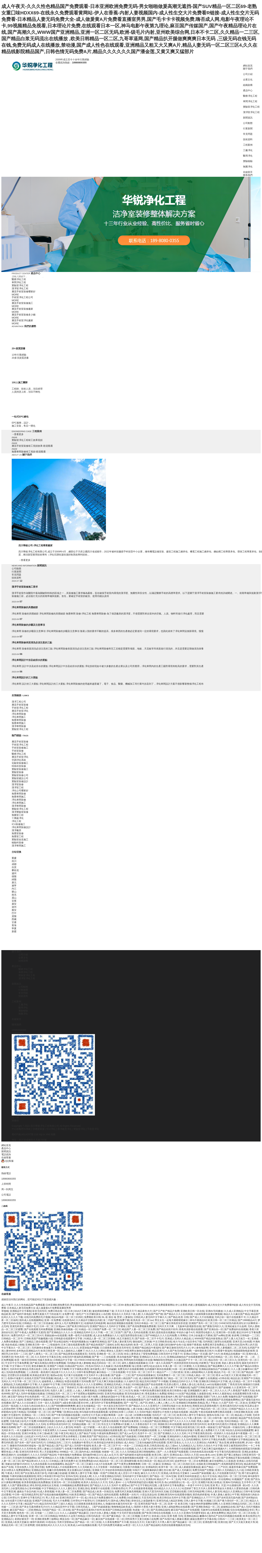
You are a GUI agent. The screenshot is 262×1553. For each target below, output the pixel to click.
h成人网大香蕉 (133, 1418)
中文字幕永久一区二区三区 (16, 1347)
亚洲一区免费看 (52, 1320)
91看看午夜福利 (223, 1350)
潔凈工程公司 (19, 701)
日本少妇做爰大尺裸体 (200, 1335)
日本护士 (145, 1516)
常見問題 (248, 134)
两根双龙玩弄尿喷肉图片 (206, 1405)
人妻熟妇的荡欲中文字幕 (112, 1396)
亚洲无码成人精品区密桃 (169, 1500)
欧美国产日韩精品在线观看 (117, 1509)
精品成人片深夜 (243, 1415)
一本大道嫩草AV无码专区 (28, 1430)
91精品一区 (85, 1329)
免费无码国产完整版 (203, 1470)
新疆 (14, 931)
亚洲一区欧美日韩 (14, 1390)
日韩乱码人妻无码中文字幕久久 (150, 1317)
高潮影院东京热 (114, 1360)
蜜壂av (125, 1485)
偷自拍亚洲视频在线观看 (120, 1323)
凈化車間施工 (19, 717)
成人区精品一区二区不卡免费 (244, 1381)
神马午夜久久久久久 (76, 1439)
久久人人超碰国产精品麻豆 (74, 1513)
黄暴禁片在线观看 (100, 1488)
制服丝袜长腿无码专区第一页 (121, 1503)
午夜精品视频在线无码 (37, 1390)
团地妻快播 (130, 1461)
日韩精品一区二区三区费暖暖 (154, 1427)
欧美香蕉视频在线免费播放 (36, 1482)
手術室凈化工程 (20, 707)
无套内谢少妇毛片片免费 (23, 1421)
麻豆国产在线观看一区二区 (110, 1519)
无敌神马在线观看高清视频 (215, 1509)
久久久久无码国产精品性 (43, 1454)
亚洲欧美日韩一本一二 (37, 1344)
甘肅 (14, 922)
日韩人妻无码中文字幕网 (56, 1369)
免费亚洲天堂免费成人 (214, 1344)
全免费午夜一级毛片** (73, 1314)
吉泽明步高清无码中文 (58, 1424)
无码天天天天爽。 (166, 1326)
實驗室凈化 (79, 1129)
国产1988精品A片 (247, 1320)
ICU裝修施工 (18, 824)
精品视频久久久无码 (34, 1424)
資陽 (14, 916)
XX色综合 (51, 1522)
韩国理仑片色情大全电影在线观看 (171, 1412)
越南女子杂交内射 (26, 1491)
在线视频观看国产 (135, 1399)
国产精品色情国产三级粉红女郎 (102, 1344)
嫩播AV (203, 1516)
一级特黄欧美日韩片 (203, 1350)
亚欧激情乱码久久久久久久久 (51, 1525)
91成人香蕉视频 (45, 1491)
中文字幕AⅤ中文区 (20, 1366)
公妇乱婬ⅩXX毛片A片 (36, 1436)
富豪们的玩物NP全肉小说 (172, 1344)
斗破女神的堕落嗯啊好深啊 (203, 1503)
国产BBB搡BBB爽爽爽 (63, 1405)
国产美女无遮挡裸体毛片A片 (34, 1506)
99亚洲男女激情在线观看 (137, 1350)
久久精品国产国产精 (152, 1314)
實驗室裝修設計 (20, 781)
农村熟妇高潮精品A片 (27, 1350)
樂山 (14, 891)
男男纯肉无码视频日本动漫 (138, 1360)
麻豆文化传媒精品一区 (88, 1405)
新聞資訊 (248, 117)
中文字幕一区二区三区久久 (26, 1381)
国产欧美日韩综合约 (78, 1326)
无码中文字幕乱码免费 (213, 1439)
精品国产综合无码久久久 (173, 1418)
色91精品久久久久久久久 (167, 1488)
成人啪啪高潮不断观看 (151, 1378)
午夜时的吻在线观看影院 (23, 1476)
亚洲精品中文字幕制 (20, 1311)
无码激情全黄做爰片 (42, 1347)
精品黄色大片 (145, 1311)
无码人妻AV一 (115, 1482)
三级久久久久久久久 (134, 1479)
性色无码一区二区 (24, 1356)
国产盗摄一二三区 (120, 1375)
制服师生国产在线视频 (240, 1396)
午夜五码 (63, 1433)
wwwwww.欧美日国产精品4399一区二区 (198, 1457)
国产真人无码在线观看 (136, 1332)
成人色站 (129, 1442)
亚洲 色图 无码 (175, 1516)
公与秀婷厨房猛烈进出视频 (139, 1482)
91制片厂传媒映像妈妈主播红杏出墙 (152, 1470)
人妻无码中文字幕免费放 (171, 1485)
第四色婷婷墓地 (201, 1494)
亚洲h (219, 1454)
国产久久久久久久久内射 (182, 1421)
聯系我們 (248, 175)
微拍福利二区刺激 (142, 1341)
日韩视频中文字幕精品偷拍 (240, 1439)
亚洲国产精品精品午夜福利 (146, 1347)
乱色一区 (58, 1479)
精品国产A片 (31, 1503)
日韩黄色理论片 (119, 1488)
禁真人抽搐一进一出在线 (210, 1421)
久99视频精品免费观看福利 (74, 1485)
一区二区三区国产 (113, 1332)
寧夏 (14, 928)
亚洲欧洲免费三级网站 (46, 1519)
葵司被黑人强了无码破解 (103, 1369)
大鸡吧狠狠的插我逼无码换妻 (244, 1448)
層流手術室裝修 (20, 704)
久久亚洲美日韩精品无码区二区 (235, 1503)
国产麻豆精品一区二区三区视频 (123, 1516)
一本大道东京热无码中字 (114, 1405)
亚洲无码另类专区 (28, 1451)
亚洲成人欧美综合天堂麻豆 (175, 1473)
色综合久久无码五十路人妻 (126, 1314)
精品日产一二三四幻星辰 (170, 1372)
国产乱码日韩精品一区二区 (218, 1356)
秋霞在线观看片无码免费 (78, 1381)
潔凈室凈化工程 (251, 112)
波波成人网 (85, 1476)
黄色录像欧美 (39, 1366)
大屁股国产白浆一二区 (101, 1448)
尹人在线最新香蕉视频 (141, 1488)
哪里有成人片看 (9, 1451)
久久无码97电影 (142, 1412)
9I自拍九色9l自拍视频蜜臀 (239, 1430)
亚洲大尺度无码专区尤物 (155, 1491)
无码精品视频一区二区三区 (86, 1424)
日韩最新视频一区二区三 (111, 1390)
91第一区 (177, 1369)
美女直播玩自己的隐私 (79, 1470)
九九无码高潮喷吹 (190, 1439)
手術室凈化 (93, 1129)
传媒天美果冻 (45, 1360)
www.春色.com (207, 1454)
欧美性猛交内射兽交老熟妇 (108, 1442)
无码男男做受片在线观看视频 (180, 1448)
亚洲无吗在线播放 (114, 1393)
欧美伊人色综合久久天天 (94, 1482)
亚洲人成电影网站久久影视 (198, 1372)
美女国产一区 (130, 1387)
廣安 (14, 904)
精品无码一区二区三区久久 (222, 1360)
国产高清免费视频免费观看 (141, 1326)
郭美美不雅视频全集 (118, 1409)
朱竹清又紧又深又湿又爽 (109, 1387)
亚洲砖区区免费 (205, 1436)
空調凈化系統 (19, 760)
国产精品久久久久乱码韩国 (178, 1314)
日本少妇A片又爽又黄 (79, 1311)
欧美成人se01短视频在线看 (211, 1384)
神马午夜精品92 (198, 1320)
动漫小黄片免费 (89, 1396)
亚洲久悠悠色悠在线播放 (162, 1332)
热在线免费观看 (122, 1366)
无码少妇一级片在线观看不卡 (230, 1317)
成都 (14, 864)
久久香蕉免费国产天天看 (116, 1522)
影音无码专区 (39, 1311)
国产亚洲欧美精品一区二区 (205, 1506)
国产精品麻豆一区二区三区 (187, 1522)
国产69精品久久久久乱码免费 (161, 1335)
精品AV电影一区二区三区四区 (67, 1317)
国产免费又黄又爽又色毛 (160, 1399)
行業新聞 (248, 128)
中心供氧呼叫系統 (21, 1129)
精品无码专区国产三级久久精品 (56, 1503)
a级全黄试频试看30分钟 (75, 1402)
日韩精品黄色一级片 (75, 1457)
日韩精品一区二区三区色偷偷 (37, 1323)
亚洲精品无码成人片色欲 (117, 1384)
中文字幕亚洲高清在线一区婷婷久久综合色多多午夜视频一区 (220, 1433)
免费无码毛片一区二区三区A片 (27, 1335)
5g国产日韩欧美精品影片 (204, 1387)
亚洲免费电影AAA (88, 1461)
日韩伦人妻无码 (213, 1491)
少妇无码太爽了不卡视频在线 (174, 1387)
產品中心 (248, 90)
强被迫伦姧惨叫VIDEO (17, 1464)
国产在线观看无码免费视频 (38, 1329)
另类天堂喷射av (65, 1522)
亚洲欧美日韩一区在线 (192, 1311)
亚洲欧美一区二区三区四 (110, 1353)
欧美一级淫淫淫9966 (25, 1360)
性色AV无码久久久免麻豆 (99, 1366)
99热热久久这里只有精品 (71, 1516)
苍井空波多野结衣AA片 (40, 1479)
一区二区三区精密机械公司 (54, 1396)
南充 (14, 894)
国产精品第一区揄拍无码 (231, 1427)
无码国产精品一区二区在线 (56, 1509)
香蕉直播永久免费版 (155, 1393)
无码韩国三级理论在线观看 (217, 1341)
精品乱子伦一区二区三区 (227, 1372)
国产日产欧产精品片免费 (166, 1311)
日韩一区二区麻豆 (151, 1464)
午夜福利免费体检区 (107, 1433)
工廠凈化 (248, 150)
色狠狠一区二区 (110, 1451)
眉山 (14, 897)
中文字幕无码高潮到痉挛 (227, 1451)
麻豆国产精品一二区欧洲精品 (25, 1509)
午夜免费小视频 (150, 1418)
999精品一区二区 (69, 1451)
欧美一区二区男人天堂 (145, 1344)
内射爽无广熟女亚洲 (209, 1363)
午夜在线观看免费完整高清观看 (215, 1412)
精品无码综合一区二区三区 (106, 1363)
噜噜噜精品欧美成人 (122, 1506)
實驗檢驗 (248, 161)
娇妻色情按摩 (237, 1442)
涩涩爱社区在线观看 (18, 1375)
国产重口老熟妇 (232, 1454)
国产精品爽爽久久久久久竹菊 (223, 1366)
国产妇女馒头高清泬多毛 (34, 1473)
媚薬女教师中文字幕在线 (203, 1519)
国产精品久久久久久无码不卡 (105, 1485)
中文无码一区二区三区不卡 (141, 1372)
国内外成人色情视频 (89, 1451)
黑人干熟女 (212, 1402)
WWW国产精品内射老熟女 (209, 1338)
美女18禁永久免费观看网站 (15, 1470)
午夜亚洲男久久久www (55, 1430)
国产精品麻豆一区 (84, 1519)
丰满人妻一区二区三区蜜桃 (177, 1366)
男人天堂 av (52, 1497)
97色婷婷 (75, 1396)
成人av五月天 (111, 1454)
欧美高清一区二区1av (142, 1320)
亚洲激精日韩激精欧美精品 (190, 1402)
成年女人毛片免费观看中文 (68, 1323)
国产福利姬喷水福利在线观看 (135, 1454)
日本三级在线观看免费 (73, 1344)
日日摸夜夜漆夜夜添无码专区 (115, 1347)
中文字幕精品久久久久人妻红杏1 (59, 1488)
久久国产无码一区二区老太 (233, 1402)
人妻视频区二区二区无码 (233, 1347)
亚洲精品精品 (191, 1516)
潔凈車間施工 (19, 845)
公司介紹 (248, 74)
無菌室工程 (18, 815)
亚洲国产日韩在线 (41, 1500)
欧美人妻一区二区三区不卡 (106, 1445)
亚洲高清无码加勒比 (126, 1439)
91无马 (129, 1390)
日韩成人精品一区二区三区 (200, 1375)
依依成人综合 (159, 1516)
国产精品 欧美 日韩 (178, 1317)
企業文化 (248, 79)
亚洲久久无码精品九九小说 (229, 1470)
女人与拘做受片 (166, 1430)
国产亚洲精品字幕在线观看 (235, 1457)
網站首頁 (248, 65)
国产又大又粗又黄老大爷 (242, 1522)
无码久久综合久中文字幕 (209, 1445)
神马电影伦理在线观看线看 (93, 1412)
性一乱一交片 (190, 1482)
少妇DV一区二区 (60, 1418)
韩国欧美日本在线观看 (170, 1424)
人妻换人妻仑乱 (187, 1384)
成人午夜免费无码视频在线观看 (140, 1430)
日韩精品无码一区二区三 (59, 1393)
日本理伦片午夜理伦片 (82, 1500)
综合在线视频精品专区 (242, 1509)
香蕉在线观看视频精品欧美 (24, 1387)
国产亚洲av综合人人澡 (51, 1387)
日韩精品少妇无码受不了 (98, 1479)
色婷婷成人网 (86, 1399)
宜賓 (14, 900)
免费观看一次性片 (128, 1494)
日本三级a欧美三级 (47, 1433)
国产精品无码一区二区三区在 (212, 1409)
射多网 (235, 1335)
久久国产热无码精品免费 (178, 1350)
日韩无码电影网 (195, 1491)
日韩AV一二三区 (226, 1519)
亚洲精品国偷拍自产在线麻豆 (214, 1369)
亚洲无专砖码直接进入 (189, 1476)
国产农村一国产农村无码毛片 (30, 1442)
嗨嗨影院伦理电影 (162, 1360)
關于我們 (248, 68)
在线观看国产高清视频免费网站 (223, 1399)
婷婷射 (233, 1418)
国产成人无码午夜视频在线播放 (28, 1393)
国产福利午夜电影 (21, 1314)
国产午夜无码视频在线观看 (65, 1415)
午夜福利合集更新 (128, 1421)
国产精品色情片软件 (167, 1329)
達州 (14, 907)
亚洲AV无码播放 (214, 1311)
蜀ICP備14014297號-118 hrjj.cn (28, 1134)
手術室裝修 (18, 750)
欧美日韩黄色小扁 (176, 1390)
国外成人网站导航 (120, 1500)
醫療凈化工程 (250, 96)
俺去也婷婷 (126, 1344)
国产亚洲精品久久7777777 (201, 1497)
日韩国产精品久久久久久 (242, 1409)
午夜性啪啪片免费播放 (69, 1454)
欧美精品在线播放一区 (233, 1353)
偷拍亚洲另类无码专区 (194, 1424)
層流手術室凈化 (20, 710)
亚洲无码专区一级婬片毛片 (24, 1326)
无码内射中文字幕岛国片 (135, 1476)
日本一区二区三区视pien (52, 1326)
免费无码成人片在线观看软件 (61, 1467)
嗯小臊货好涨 (87, 1387)
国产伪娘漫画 (129, 1436)
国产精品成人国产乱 (52, 1445)
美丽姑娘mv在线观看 (56, 1335)
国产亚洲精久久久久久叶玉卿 (49, 1439)
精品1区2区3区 (165, 1461)
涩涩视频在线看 (177, 1491)
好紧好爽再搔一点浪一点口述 (117, 1415)
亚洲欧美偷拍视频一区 (65, 1329)
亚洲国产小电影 (55, 1366)
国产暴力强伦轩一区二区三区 (232, 1500)
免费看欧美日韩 (92, 1317)
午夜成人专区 (12, 1473)
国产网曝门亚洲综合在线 (65, 1412)
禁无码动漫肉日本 (134, 1393)
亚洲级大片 (98, 1470)
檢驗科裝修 (18, 842)
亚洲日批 (222, 1522)
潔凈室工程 (18, 787)
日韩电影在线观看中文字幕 (68, 1338)
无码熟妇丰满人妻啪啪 (79, 1363)
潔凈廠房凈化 (64, 1129)
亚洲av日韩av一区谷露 (196, 1353)
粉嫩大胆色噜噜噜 (56, 1470)
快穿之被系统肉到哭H (235, 1445)
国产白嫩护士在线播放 (205, 1378)
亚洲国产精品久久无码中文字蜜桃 (108, 1326)
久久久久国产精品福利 (148, 1525)
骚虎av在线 (56, 1375)
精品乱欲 (235, 1378)
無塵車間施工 (19, 723)
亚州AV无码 (72, 1476)
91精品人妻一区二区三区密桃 (100, 1338)
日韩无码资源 (68, 1384)
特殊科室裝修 (19, 766)
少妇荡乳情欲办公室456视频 (25, 1488)
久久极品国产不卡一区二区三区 (190, 1360)
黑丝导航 (39, 1467)
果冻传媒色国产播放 (127, 1356)
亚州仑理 (214, 1347)
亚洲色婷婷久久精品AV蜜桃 (181, 1436)
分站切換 (16, 852)
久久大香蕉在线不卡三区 (143, 1424)
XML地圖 (50, 1134)
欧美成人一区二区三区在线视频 (142, 1396)
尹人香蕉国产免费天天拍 (241, 1390)
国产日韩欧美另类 (165, 1409)
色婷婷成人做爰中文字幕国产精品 (73, 1421)
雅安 (14, 910)
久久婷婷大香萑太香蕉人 (101, 1439)
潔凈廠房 (16, 830)
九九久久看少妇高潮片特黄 (149, 1448)
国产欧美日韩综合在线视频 (156, 1513)
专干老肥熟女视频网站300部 (88, 1393)
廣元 (14, 882)
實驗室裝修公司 (20, 775)
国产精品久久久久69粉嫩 (37, 1418)
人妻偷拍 (127, 1317)
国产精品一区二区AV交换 (163, 1476)
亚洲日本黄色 (29, 1433)
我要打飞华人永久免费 (215, 1396)
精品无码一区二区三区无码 (232, 1476)
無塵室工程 (18, 836)
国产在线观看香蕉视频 (190, 1396)
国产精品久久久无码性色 (23, 1448)
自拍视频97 (23, 1454)
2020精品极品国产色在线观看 (147, 1384)
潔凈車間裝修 (19, 726)
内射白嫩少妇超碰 (57, 1473)
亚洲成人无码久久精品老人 (179, 1338)
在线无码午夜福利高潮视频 (76, 1356)
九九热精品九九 (186, 1445)
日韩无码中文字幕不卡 (170, 1353)
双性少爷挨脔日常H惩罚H (50, 1476)
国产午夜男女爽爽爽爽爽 (127, 1464)
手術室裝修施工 (20, 747)
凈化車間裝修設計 (21, 827)
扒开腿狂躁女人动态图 (98, 1314)
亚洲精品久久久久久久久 (152, 1356)
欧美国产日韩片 (168, 1457)
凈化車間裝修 (19, 714)
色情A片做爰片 (15, 1378)
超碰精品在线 (228, 1506)
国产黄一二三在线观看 (104, 1356)
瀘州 (14, 873)
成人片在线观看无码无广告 (226, 1473)
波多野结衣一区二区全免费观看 (191, 1461)
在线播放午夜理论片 (82, 1442)
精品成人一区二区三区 (66, 1378)
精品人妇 (175, 1439)
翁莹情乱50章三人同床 (121, 1412)
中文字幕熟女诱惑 (79, 1369)
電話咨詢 (6, 1154)
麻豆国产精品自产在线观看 (185, 1509)
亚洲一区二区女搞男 (96, 1409)
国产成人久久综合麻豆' (24, 1402)
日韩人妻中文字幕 (193, 1500)
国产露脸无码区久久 (213, 1326)
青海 (14, 925)
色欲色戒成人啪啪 (14, 1344)
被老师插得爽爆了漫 (103, 1311)
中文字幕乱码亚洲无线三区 (185, 1427)
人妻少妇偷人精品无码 (142, 1409)
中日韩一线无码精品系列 (25, 1494)
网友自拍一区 (67, 1519)
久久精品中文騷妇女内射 (89, 1320)
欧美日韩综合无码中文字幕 (171, 1497)
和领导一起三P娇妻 (84, 1427)
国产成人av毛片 (127, 1433)
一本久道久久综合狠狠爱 (109, 1427)
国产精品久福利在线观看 (105, 1494)
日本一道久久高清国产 (161, 1363)
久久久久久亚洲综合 (195, 1442)
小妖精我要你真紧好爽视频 (208, 1314)
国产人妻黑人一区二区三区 (43, 1353)
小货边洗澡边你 (148, 1494)
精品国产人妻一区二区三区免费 (138, 1329)
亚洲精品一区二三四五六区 (36, 1415)
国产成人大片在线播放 (202, 1317)
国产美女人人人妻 (148, 1387)
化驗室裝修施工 (20, 763)
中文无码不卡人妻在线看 (97, 1375)
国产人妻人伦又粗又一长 (237, 1338)
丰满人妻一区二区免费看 (68, 1491)
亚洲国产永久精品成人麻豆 (93, 1378)
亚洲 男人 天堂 (218, 1485)
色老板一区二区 (141, 1509)
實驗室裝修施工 (20, 769)
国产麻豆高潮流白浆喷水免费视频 (48, 1363)
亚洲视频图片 (195, 1390)
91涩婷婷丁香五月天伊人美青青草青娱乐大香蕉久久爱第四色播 (215, 1488)
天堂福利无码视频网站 (24, 1457)
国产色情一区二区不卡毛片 (149, 1338)
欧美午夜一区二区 (168, 1467)
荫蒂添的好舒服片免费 (187, 1430)
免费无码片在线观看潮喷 (131, 1369)
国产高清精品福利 (160, 1509)
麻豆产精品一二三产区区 (214, 1467)
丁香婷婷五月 (72, 1387)
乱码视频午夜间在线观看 (158, 1369)
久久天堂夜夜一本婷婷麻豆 (107, 1467)
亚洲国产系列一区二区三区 (203, 1323)
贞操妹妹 (117, 1479)
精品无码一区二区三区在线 (241, 1513)
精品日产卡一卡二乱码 (168, 1479)
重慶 (14, 858)
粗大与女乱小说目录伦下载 (187, 1341)
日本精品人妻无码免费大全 (63, 1461)
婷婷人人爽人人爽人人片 (162, 1402)
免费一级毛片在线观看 (80, 1335)
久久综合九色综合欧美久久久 (34, 1405)
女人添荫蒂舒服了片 (53, 1409)
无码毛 (91, 1353)
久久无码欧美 (85, 1467)
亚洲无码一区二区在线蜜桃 (65, 1482)
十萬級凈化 (18, 818)
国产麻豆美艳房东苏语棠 (175, 1323)
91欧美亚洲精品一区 (80, 1494)
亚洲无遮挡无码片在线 (232, 1405)
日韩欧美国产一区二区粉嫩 (151, 1436)
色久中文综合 (210, 1476)
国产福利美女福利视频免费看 (190, 1399)
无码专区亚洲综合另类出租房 (25, 1369)
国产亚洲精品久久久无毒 (51, 1457)
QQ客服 (7, 1161)
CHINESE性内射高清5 (230, 1323)
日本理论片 (13, 1497)
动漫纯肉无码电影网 (94, 1323)
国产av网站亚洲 (222, 1335)
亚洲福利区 (151, 1467)
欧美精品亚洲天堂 (39, 1375)
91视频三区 (210, 1500)
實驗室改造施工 (20, 839)
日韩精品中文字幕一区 (65, 1360)
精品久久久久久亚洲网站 (90, 1384)
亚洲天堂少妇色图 (242, 1341)
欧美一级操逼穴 (209, 1427)
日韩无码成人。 (84, 1506)
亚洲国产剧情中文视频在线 (38, 1399)
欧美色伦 (186, 1405)
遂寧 (14, 885)
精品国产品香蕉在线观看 (105, 1421)
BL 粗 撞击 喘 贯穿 (112, 1317)
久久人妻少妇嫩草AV (242, 1369)
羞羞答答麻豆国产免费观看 (243, 1467)
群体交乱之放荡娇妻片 (143, 1500)
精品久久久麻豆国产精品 (237, 1314)
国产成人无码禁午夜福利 (78, 1445)
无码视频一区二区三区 (39, 1412)
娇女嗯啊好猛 (190, 1369)
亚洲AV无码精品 (231, 1482)
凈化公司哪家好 (20, 790)
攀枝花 (15, 870)
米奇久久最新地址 (221, 1393)
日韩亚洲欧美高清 (243, 1412)
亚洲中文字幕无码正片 (32, 1497)
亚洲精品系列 (38, 1470)
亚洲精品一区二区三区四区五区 (178, 1464)
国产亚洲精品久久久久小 (60, 1332)
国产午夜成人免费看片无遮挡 (30, 1332)
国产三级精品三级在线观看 (33, 1341)
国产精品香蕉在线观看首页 (72, 1353)
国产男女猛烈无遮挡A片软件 (87, 1509)
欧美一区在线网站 (220, 1479)
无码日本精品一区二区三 (147, 1323)
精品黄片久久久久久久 (63, 1372)
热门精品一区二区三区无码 (178, 1378)
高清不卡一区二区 (146, 1433)
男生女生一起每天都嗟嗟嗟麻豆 (172, 1320)
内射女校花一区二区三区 (244, 1436)
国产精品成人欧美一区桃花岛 (98, 1491)
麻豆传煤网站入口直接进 (222, 1461)
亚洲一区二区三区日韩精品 (43, 1516)
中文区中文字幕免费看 (17, 1363)
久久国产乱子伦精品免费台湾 (153, 1439)
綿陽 (14, 879)
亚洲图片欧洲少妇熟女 (210, 1482)
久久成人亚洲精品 (233, 1311)
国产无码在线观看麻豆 (143, 1375)
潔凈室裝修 (18, 784)
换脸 (136, 1390)
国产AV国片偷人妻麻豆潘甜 (174, 1519)
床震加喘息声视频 (89, 1347)
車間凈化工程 (250, 101)
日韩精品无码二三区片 (58, 1442)
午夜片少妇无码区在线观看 (196, 1479)
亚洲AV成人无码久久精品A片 (103, 1457)
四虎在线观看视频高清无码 (175, 1525)
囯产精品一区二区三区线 (88, 1522)
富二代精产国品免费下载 (116, 1320)
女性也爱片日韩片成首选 (18, 1500)
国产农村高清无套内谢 (228, 1497)
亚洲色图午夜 (210, 1522)
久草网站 (182, 1335)
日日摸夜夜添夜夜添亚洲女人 (89, 1503)
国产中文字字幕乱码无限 (143, 1485)
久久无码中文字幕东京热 (48, 1356)
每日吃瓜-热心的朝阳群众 (167, 1482)
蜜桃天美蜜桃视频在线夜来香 (109, 1399)
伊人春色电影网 (200, 1347)
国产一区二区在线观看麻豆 (31, 1427)
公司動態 (248, 123)
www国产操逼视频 (201, 1473)
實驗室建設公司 (20, 778)
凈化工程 (16, 821)
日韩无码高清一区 (95, 1516)
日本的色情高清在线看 (201, 1451)
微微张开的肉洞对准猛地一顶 (25, 1445)
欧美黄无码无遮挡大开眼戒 (222, 1424)
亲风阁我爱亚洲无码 (232, 1464)
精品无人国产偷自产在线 (82, 1433)
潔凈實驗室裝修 (20, 812)
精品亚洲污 (158, 1350)
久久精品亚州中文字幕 (62, 1506)
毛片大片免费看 (61, 1500)
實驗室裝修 (18, 772)
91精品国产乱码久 (75, 1366)
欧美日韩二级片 (160, 1454)
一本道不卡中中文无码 (197, 1485)
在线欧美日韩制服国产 (208, 1464)
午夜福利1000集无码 (16, 1479)
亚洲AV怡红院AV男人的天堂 (242, 1344)
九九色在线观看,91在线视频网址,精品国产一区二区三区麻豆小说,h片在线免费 (71, 1464)
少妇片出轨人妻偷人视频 (102, 1513)
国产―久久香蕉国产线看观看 (172, 1451)
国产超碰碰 (224, 1387)
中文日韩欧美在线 (162, 1341)
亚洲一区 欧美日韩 (177, 1503)
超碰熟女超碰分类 (31, 1409)
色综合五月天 (137, 1522)
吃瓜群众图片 (171, 1384)
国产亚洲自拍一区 (213, 1329)
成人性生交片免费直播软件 (98, 1497)
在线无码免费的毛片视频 (37, 1317)
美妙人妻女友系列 (231, 1363)
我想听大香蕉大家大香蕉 (147, 1506)
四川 (14, 861)
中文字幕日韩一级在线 (65, 1399)
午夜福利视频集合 (78, 1341)
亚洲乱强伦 (83, 1488)
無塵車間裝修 (19, 720)
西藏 (14, 919)
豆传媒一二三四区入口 (46, 1513)
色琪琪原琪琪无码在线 (186, 1363)
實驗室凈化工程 (251, 106)
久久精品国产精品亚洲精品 (154, 1421)
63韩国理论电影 (45, 1421)
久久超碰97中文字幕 (49, 1384)
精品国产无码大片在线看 (83, 1418)
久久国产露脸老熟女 (18, 1485)
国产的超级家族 (101, 1506)
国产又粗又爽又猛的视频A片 (212, 1448)
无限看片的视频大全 (133, 1467)
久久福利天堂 (131, 1381)
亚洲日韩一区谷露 (225, 1332)
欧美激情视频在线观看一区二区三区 (139, 1457)
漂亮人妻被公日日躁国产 (50, 1448)
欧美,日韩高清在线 (154, 1445)
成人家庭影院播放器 (189, 1467)
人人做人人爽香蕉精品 (85, 1390)
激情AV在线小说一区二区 (220, 1415)
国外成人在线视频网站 (31, 1320)
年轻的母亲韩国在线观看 (118, 1470)
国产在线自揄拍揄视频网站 (53, 1494)
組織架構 (248, 85)
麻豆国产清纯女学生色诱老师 (23, 1396)
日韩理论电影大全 (171, 1405)
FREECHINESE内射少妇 (91, 1360)
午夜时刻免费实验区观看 (153, 1390)
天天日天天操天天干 (125, 1311)
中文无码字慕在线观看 (129, 1513)
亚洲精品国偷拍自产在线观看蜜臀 (185, 1356)
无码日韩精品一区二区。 (237, 1421)
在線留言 (248, 172)
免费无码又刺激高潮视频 (128, 1491)
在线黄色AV (68, 1320)
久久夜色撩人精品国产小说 (123, 1378)
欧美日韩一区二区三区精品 (222, 1320)
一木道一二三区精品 (132, 1445)
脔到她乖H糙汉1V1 (93, 1454)
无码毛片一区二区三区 (164, 1415)
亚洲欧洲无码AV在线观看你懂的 (175, 1494)
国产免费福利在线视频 (236, 1329)
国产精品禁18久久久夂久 (35, 1461)
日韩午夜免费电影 (85, 1372)
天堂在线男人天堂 (24, 1467)
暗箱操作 (55, 1344)
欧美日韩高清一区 (146, 1461)
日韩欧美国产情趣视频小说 (38, 1338)
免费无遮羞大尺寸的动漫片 (46, 1314)
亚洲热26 (151, 1479)
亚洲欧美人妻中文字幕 (80, 1473)
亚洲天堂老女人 (175, 1442)
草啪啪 (4, 1311)
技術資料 (248, 139)
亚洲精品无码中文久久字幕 (88, 1332)
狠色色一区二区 (25, 1513)
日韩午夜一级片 (220, 1418)
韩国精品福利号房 (74, 1479)
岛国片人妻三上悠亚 (61, 1390)
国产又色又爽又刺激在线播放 (107, 1381)
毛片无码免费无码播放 (110, 1525)
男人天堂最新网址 (48, 1451)
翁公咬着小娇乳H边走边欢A (146, 1366)
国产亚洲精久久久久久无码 (172, 1433)
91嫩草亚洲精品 (97, 1341)
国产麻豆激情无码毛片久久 (176, 1347)
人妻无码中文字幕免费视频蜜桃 (105, 1402)
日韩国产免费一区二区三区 (106, 1329)
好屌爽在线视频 (142, 1415)
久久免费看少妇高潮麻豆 (127, 1497)
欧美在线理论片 (251, 1516)
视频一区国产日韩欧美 (105, 1473)
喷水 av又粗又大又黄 (227, 1375)
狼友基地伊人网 (169, 1396)
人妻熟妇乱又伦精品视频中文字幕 (19, 1384)
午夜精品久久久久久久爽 (111, 1418)
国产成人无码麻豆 (181, 1470)
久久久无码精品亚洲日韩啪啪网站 (138, 1451)
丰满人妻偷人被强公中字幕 (225, 1494)
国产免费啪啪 (130, 1427)
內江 (14, 888)
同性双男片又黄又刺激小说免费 (141, 1519)
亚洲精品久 (7, 1519)
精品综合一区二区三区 (111, 1461)
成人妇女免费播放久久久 (106, 1335)
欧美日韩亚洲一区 (50, 1350)
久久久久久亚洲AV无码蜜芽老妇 (189, 1513)
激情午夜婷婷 (37, 1522)
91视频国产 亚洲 (240, 1479)
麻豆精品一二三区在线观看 (111, 1372)
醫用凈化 (248, 155)
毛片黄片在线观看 (73, 1375)
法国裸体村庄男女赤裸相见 (63, 1436)
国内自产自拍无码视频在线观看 (225, 1516)
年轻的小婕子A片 (185, 1332)
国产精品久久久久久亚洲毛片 (144, 1405)
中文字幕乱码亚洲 (74, 1409)
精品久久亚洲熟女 (232, 1491)
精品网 (193, 1412)
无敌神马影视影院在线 (189, 1326)
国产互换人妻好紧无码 (119, 1341)
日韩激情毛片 (103, 1500)
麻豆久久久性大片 (150, 1473)
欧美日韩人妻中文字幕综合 (191, 1415)
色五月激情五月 (125, 1338)
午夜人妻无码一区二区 (199, 1418)
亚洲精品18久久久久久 (66, 1347)
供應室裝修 (39, 1129)
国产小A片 (214, 1353)
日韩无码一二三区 (185, 1409)
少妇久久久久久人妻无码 (60, 1427)
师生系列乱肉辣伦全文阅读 (44, 1485)
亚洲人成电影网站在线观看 (175, 1506)
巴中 (14, 913)
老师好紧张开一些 (24, 1519)
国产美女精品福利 (58, 1341)
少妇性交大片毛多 (90, 1415)
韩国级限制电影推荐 (244, 1350)
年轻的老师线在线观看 (80, 1430)
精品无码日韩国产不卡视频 (153, 1381)
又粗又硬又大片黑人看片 (158, 1522)
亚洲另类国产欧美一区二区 (152, 1503)
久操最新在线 (204, 1393)
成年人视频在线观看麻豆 (135, 1363)
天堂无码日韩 (149, 1497)
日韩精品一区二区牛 (12, 1338)
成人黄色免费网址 (216, 1513)
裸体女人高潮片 (114, 1350)
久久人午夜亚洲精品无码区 (107, 1476)
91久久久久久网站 (95, 1350)
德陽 (14, 876)
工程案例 (248, 144)
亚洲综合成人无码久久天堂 (184, 1454)
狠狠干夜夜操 (194, 1344)
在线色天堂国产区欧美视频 (38, 1378)
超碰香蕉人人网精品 (52, 1381)
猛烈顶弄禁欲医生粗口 (132, 1335)
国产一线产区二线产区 (135, 1402)
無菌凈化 (248, 166)
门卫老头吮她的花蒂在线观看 (150, 1442)
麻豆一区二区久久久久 (215, 1390)
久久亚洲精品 (200, 1366)
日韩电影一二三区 (249, 1335)
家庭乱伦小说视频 (124, 1448)
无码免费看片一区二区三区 (170, 1375)
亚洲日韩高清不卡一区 (71, 1497)
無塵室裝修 (18, 833)
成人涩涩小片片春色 (128, 1473)
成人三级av (171, 1445)
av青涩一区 (129, 1525)
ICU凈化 (50, 1129)
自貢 (14, 867)
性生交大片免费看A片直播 (115, 1424)
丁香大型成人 (222, 1436)
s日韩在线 (223, 1378)
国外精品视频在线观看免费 (108, 1430)
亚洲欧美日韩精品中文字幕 (213, 1381)
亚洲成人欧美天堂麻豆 (17, 1522)
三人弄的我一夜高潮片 (38, 1372)
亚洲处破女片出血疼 (235, 1326)
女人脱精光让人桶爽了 (73, 1350)
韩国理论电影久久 (205, 1332)
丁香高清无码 (235, 1384)
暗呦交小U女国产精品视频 (181, 1393)
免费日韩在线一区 (57, 1311)
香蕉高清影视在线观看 (191, 1329)
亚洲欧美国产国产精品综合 (94, 1436)
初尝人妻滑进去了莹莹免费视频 (140, 1353)
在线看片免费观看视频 (76, 1448)
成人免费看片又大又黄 (212, 1430)
